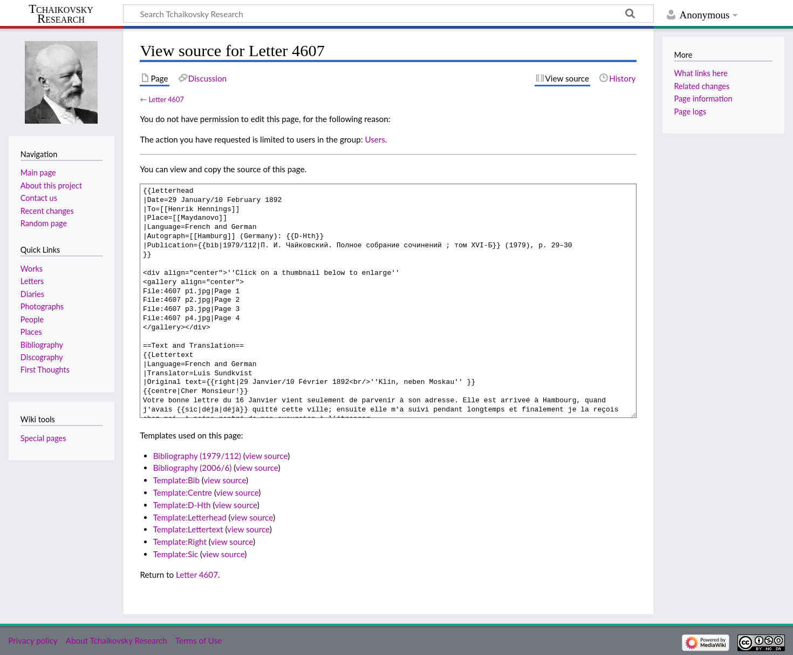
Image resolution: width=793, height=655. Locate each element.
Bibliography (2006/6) (192, 467)
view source (266, 456)
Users (375, 139)
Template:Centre (182, 492)
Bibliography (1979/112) (197, 456)
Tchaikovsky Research (61, 14)
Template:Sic (175, 554)
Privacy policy (32, 640)
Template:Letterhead (190, 517)
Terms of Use (198, 640)
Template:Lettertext (188, 529)
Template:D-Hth (182, 505)
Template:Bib (176, 480)
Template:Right (180, 541)
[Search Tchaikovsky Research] (388, 13)
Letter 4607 (165, 99)
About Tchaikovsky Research (116, 640)
